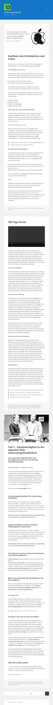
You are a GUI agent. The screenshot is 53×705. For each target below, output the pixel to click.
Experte (29, 408)
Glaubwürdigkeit (19, 683)
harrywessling (21, 208)
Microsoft (10, 684)
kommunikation (32, 683)
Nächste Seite (47, 693)
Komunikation (40, 683)
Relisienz (10, 209)
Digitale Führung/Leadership (31, 682)
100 (31, 693)
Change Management (31, 405)
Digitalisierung (37, 406)
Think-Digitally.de (12, 12)
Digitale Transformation (27, 406)
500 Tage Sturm (17, 222)
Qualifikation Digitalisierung (32, 208)
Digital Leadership (18, 406)
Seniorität (38, 408)
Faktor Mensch (16, 408)
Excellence (10, 408)
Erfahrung (24, 408)
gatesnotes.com (28, 475)
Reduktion (41, 208)
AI (25, 405)
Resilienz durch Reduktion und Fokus (26, 57)
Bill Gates (17, 684)
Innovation (26, 683)
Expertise (33, 408)
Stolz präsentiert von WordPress (15, 702)
